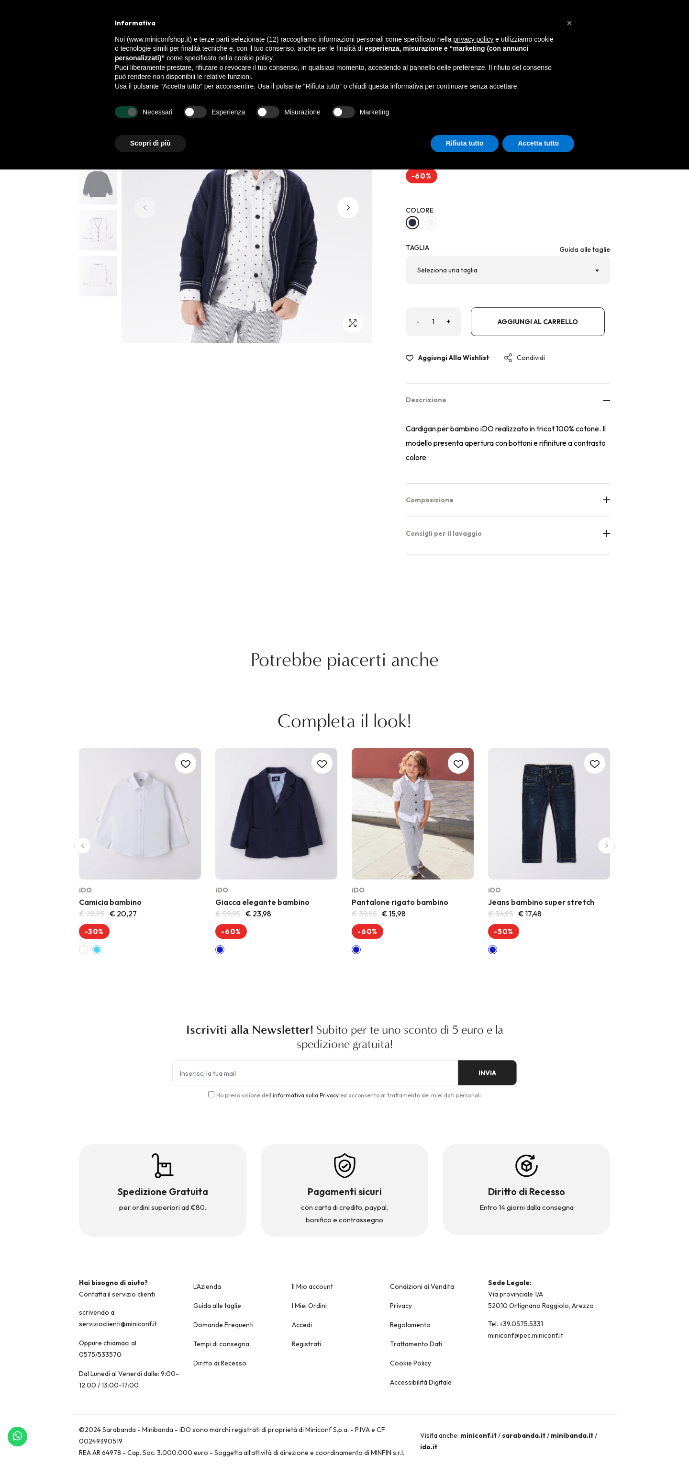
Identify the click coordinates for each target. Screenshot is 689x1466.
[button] (348, 207)
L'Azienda (207, 1286)
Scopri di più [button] (150, 143)
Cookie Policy (410, 1363)
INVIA (483, 1073)
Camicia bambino (110, 902)
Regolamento (410, 1324)
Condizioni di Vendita (422, 1286)
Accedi (302, 1324)
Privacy (401, 1305)
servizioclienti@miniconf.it (118, 1323)
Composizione (508, 500)
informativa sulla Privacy (306, 1095)
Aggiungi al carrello (538, 322)
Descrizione (508, 399)
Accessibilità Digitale (421, 1382)
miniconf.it (478, 1435)
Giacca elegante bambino (262, 902)
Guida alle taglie (584, 249)
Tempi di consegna (221, 1344)
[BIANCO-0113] (430, 222)
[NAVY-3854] (412, 222)
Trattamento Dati (416, 1344)
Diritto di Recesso (219, 1363)
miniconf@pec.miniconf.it (525, 1335)
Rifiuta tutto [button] (465, 143)
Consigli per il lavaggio (508, 533)
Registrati (306, 1344)
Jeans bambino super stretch (541, 902)
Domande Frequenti (223, 1324)
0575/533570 (100, 1354)
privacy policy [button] (473, 39)
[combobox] (508, 270)
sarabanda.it (523, 1435)
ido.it (428, 1447)
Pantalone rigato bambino (400, 902)
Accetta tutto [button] (538, 143)
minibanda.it (572, 1435)
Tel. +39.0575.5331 (515, 1323)
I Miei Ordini (309, 1305)
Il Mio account (312, 1286)
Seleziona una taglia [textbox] (447, 270)
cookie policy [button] (253, 58)
